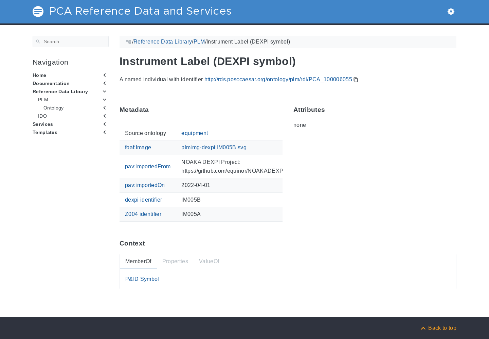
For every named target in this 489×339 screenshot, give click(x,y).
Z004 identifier (143, 214)
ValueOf (209, 261)
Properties (175, 261)
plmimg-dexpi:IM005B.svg (214, 147)
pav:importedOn (145, 185)
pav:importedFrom (147, 166)
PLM (43, 99)
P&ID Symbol (142, 279)
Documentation (51, 83)
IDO (42, 116)
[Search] (71, 41)
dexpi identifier (143, 199)
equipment (194, 133)
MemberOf (138, 261)
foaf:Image (138, 147)
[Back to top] (438, 328)
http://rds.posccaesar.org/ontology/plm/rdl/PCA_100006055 (278, 79)
